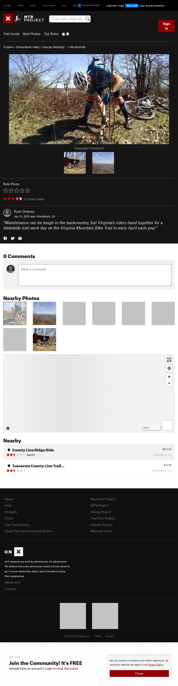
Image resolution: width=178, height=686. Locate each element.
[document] (139, 668)
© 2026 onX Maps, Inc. (77, 636)
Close (139, 673)
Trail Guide (11, 34)
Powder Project (102, 525)
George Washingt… (55, 47)
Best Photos (31, 34)
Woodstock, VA (45, 216)
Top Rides (51, 34)
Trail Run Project (103, 518)
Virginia (8, 47)
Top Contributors (17, 525)
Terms (98, 636)
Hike (33, 5)
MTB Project (99, 505)
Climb (7, 5)
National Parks (101, 531)
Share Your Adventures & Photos (28, 531)
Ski (64, 5)
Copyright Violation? (89, 148)
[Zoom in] (169, 377)
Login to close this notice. (62, 668)
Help (8, 505)
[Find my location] (169, 368)
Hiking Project (101, 512)
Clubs (9, 518)
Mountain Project (103, 499)
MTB (21, 5)
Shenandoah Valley (28, 47)
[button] (5, 237)
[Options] (167, 425)
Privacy (109, 636)
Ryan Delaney (24, 211)
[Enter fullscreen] (169, 360)
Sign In (166, 26)
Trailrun (49, 5)
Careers (10, 589)
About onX (12, 582)
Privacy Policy (155, 664)
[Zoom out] (169, 383)
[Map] (89, 393)
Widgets (11, 512)
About (9, 499)
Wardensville (78, 47)
